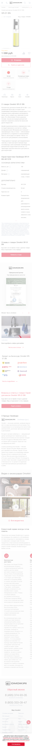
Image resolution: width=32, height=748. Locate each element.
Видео (20, 721)
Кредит (4, 727)
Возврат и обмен (7, 732)
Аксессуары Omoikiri (13, 7)
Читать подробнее (9, 381)
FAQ (19, 719)
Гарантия (21, 713)
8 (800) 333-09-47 (16, 702)
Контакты (5, 721)
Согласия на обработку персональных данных (17, 740)
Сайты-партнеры (23, 724)
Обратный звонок (16, 690)
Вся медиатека (16, 521)
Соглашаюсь (16, 744)
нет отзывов (7, 16)
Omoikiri (3, 7)
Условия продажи (7, 713)
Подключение (6, 729)
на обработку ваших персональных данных (16, 737)
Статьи (20, 716)
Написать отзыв (16, 254)
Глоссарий (5, 719)
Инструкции (5, 716)
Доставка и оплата (8, 724)
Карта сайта (22, 729)
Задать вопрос (16, 406)
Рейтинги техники (23, 727)
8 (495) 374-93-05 (16, 695)
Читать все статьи (16, 347)
